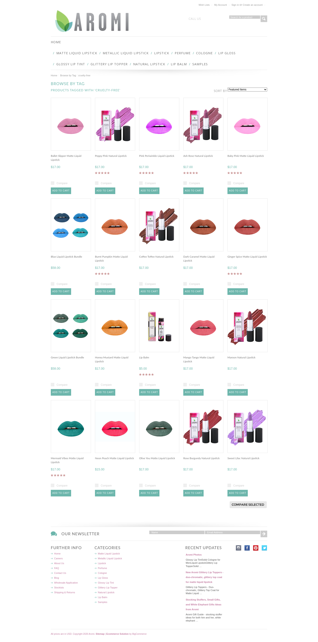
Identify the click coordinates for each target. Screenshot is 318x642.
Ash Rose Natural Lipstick (198, 155)
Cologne (204, 53)
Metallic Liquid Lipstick (126, 53)
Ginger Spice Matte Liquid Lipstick (247, 256)
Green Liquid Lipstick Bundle (67, 357)
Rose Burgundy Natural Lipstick (201, 458)
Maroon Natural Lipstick (241, 357)
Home (54, 75)
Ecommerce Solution (117, 634)
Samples (200, 64)
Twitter (264, 548)
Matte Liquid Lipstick (76, 53)
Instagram (238, 548)
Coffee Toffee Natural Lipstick (156, 256)
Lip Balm (179, 64)
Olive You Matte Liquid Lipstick (157, 458)
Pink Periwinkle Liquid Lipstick (156, 155)
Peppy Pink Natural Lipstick (111, 155)
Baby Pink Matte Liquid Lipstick (245, 155)
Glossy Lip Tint (70, 64)
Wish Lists (204, 5)
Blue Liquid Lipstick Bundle (66, 256)
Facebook (247, 548)
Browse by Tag (68, 75)
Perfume (183, 53)
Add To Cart (61, 190)
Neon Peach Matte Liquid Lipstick (114, 458)
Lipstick (161, 53)
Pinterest (256, 548)
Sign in (235, 5)
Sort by (220, 91)
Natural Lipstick (149, 64)
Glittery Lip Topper (109, 64)
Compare (62, 183)
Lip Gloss (227, 53)
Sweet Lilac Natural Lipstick (243, 458)
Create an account (253, 5)
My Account (220, 5)
